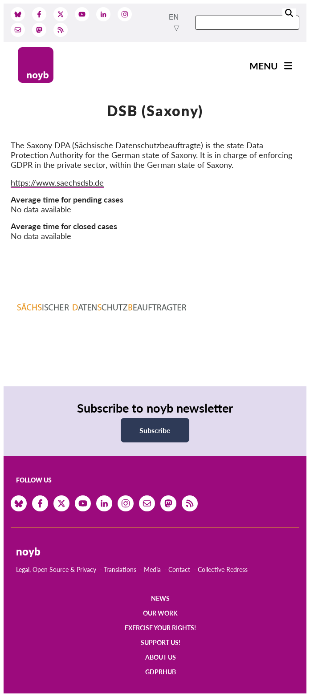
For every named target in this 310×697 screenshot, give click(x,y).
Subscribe (155, 430)
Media (152, 569)
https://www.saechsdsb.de (57, 182)
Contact (179, 569)
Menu (263, 65)
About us (160, 657)
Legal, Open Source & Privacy (56, 569)
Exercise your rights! (160, 628)
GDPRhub (160, 672)
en (174, 17)
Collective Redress (223, 569)
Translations (120, 569)
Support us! (160, 642)
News (160, 598)
